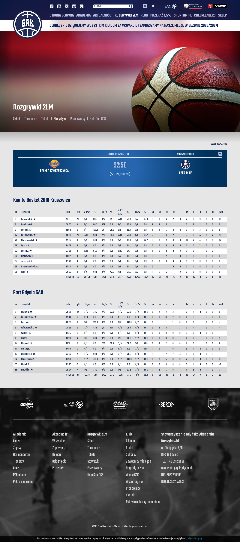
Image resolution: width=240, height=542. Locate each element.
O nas (16, 441)
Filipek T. (25, 338)
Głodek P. (25, 364)
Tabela (45, 119)
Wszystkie (58, 441)
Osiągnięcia (59, 461)
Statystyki (60, 119)
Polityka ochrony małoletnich (143, 502)
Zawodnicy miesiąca (138, 461)
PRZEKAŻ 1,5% (160, 15)
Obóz (16, 468)
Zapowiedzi (59, 448)
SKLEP (222, 15)
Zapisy (17, 448)
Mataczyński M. (28, 359)
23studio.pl (118, 526)
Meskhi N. (25, 370)
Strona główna (62, 15)
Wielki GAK (132, 475)
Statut (129, 448)
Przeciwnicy (77, 119)
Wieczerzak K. (27, 328)
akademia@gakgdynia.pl (176, 468)
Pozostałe (58, 468)
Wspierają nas (134, 482)
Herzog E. (25, 349)
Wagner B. (26, 333)
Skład (16, 119)
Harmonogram (22, 454)
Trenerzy (18, 461)
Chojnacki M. (27, 343)
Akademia (83, 15)
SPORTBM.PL (183, 15)
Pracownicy (133, 488)
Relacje (57, 454)
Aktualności (102, 15)
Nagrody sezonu (135, 468)
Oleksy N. (25, 312)
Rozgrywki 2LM (126, 15)
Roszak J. (25, 322)
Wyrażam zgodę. (195, 539)
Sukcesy (131, 454)
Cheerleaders (205, 15)
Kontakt (130, 495)
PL (145, 6)
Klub (144, 15)
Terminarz (30, 119)
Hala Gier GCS (98, 119)
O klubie (131, 441)
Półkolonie (19, 475)
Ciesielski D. (26, 354)
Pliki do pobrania (23, 482)
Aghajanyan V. (27, 317)
